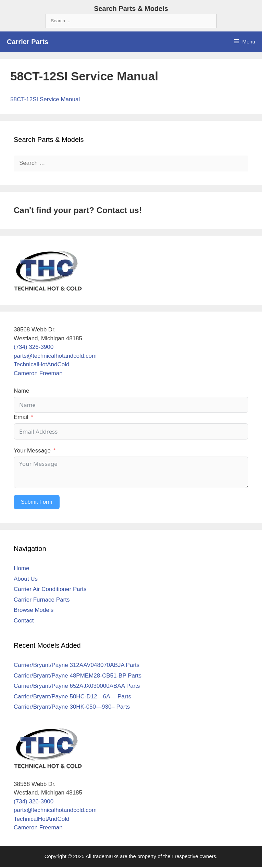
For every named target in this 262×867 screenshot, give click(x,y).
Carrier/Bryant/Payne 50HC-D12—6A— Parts (72, 696)
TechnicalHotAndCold (42, 364)
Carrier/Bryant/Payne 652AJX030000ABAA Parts (77, 686)
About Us (26, 579)
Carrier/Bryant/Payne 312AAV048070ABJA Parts (76, 665)
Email (21, 417)
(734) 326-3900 (33, 347)
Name (21, 390)
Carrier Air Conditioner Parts (50, 589)
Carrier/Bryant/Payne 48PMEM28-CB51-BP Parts (77, 675)
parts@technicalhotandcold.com (55, 356)
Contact (24, 620)
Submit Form (36, 502)
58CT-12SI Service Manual (45, 99)
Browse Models (33, 610)
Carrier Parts (27, 41)
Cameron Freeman (38, 373)
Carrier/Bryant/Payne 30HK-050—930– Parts (72, 707)
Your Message (32, 450)
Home (21, 568)
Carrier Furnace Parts (42, 599)
